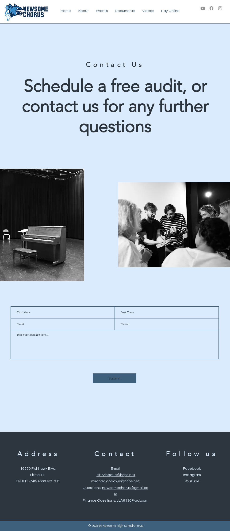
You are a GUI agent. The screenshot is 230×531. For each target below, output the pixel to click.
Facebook (192, 468)
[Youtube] (202, 8)
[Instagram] (220, 8)
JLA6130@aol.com (132, 500)
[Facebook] (211, 8)
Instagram (192, 475)
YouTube (191, 481)
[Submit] (114, 378)
